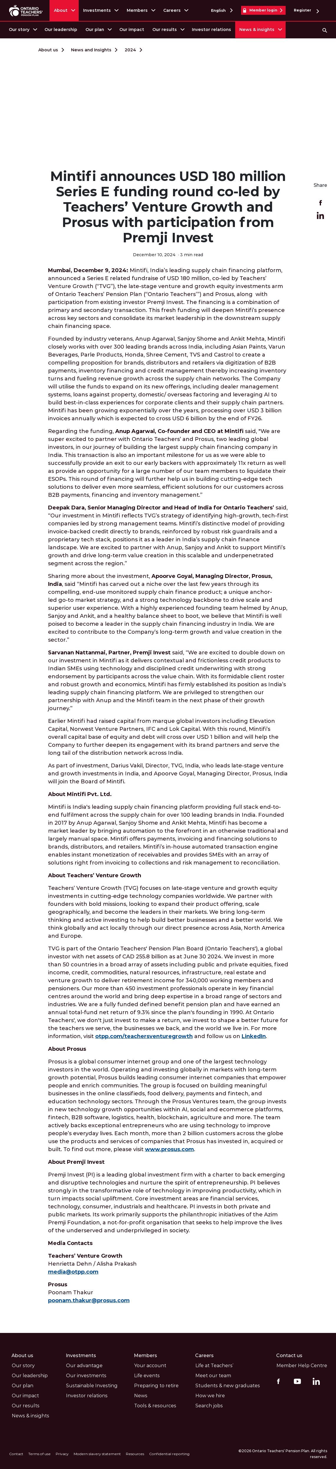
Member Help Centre (301, 1365)
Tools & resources (155, 1405)
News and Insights (91, 50)
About (61, 10)
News (140, 1395)
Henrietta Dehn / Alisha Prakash (92, 1263)
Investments (97, 10)
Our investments (86, 1375)
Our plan (94, 29)
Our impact (131, 29)
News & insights (256, 29)
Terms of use (39, 1453)
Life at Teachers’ (214, 1365)
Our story (19, 29)
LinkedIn (254, 1036)
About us (48, 50)
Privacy (61, 1453)
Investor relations (211, 29)
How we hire (210, 1395)
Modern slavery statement (96, 1453)
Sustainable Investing (92, 1385)
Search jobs (209, 1405)
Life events (147, 1375)
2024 (130, 50)
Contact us (289, 1355)
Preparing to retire (156, 1385)
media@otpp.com (73, 1271)
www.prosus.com (170, 1149)
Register (306, 10)
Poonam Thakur (89, 1292)
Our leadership (61, 29)
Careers (172, 10)
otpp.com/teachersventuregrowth (144, 1036)
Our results (164, 29)
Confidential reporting (167, 1453)
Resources (133, 1453)
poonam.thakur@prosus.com (89, 1300)
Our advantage (84, 1365)
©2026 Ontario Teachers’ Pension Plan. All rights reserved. (282, 1453)
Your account (150, 1365)
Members (137, 10)
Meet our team (213, 1375)
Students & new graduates (227, 1385)
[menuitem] (22, 29)
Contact (16, 1453)
